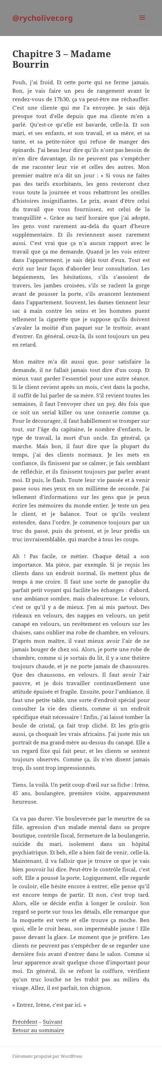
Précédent (24, 1021)
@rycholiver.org (42, 17)
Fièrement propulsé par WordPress (47, 1056)
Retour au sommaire (38, 1030)
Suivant (52, 1021)
